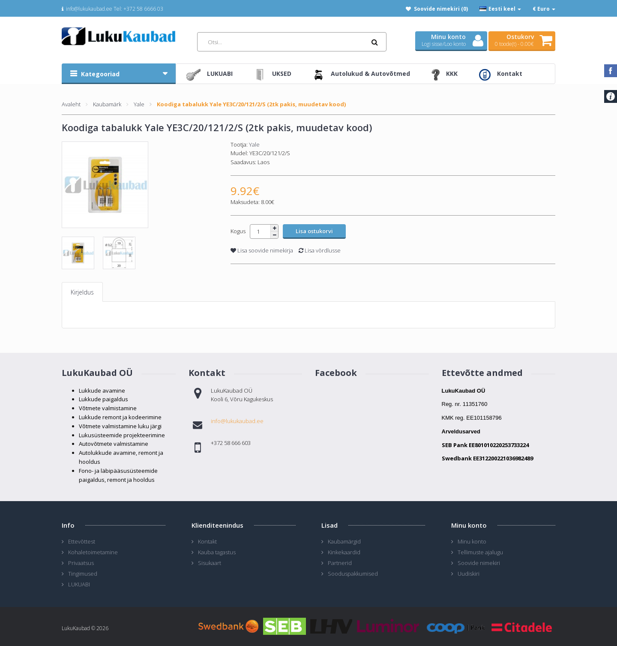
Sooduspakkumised (353, 573)
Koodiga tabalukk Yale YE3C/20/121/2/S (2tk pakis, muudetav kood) (251, 104)
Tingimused (82, 573)
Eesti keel (500, 8)
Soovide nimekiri (479, 563)
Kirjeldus (82, 292)
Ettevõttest (81, 541)
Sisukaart (209, 563)
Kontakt (207, 541)
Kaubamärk (107, 104)
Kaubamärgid (344, 541)
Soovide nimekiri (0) (441, 8)
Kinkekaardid (344, 552)
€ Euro (544, 8)
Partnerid (340, 563)
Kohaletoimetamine (93, 552)
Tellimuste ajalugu (480, 552)
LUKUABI (79, 584)
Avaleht (71, 104)
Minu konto (472, 541)
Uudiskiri (468, 573)
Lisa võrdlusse (320, 250)
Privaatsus (81, 563)
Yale (139, 104)
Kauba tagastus (217, 552)
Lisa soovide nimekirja (262, 250)
